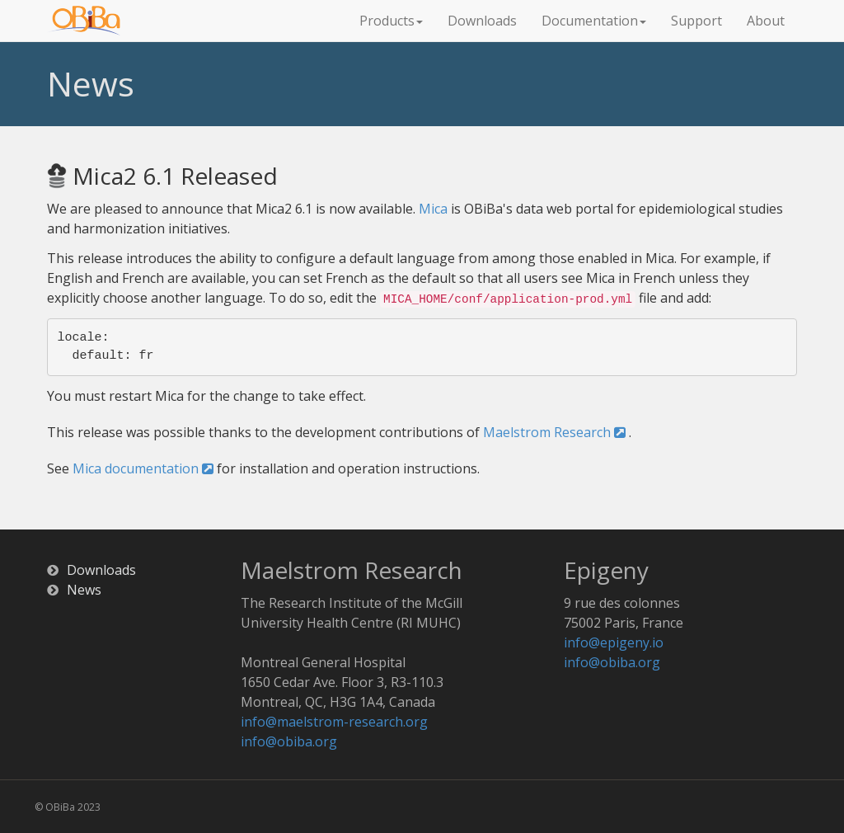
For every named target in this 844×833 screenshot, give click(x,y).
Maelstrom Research (554, 432)
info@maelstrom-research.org (334, 722)
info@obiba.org (289, 741)
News (84, 590)
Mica (433, 209)
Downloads (482, 21)
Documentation (594, 21)
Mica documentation (143, 468)
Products (391, 21)
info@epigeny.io (613, 642)
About (766, 21)
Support (696, 21)
